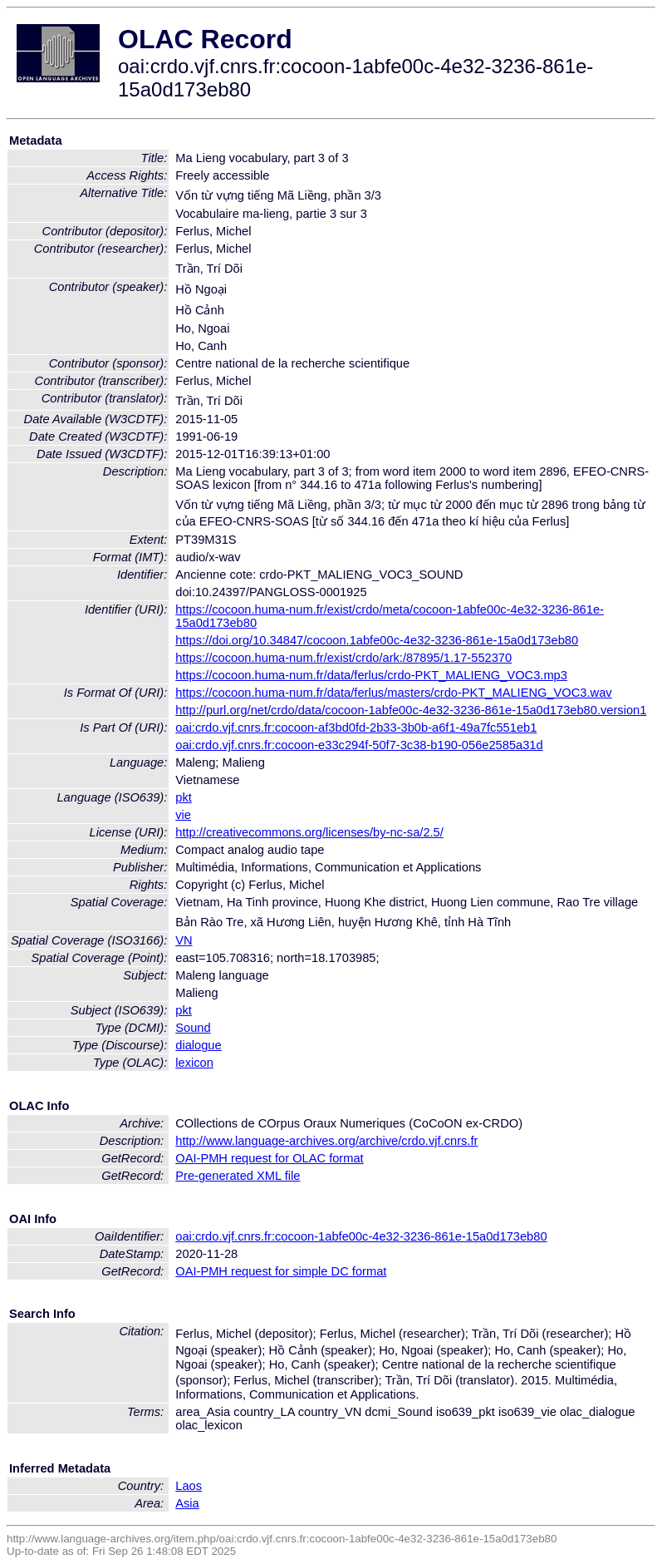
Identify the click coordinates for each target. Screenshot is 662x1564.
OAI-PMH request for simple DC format (280, 1271)
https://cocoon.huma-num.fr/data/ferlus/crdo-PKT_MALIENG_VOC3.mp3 (371, 675)
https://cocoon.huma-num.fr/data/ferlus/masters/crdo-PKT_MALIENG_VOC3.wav (393, 692)
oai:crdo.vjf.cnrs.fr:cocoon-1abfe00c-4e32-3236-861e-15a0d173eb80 (361, 1236)
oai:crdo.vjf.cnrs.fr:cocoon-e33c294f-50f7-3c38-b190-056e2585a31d (358, 745)
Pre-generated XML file (237, 1175)
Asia (187, 1503)
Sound (192, 1027)
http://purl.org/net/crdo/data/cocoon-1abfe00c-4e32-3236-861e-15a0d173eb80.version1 (410, 710)
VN (183, 940)
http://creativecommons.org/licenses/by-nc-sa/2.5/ (309, 832)
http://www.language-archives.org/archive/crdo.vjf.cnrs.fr (326, 1140)
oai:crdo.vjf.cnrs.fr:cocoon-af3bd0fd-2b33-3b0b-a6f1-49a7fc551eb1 (356, 727)
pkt (183, 797)
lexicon (194, 1062)
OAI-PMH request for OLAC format (269, 1158)
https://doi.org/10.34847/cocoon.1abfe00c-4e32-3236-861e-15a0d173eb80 (376, 640)
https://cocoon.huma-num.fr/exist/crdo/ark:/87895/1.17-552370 (343, 657)
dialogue (198, 1045)
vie (183, 814)
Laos (188, 1485)
